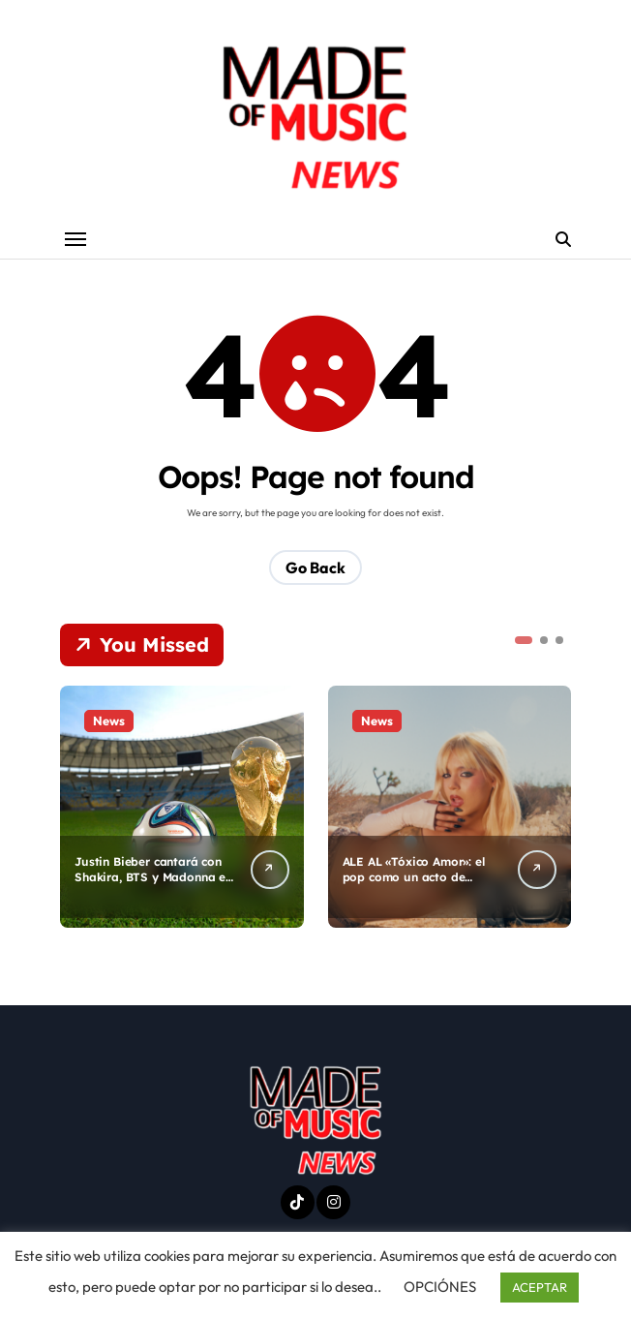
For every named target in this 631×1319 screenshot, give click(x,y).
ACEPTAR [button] (539, 1287)
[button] (523, 641)
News (109, 721)
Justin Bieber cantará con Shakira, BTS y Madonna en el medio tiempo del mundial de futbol (153, 886)
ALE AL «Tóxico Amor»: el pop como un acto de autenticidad (420, 878)
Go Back (315, 568)
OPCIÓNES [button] (440, 1286)
